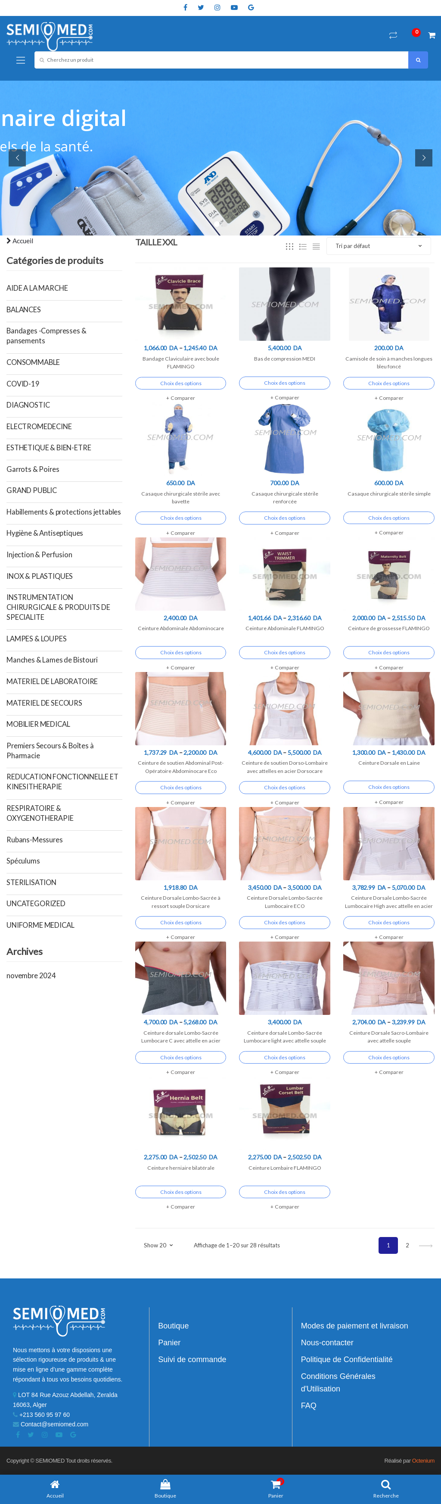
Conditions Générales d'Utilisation (338, 1382)
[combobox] (221, 60)
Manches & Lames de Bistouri (52, 660)
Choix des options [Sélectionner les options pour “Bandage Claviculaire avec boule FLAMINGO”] (181, 383)
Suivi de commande (192, 1359)
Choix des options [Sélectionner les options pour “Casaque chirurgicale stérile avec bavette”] (181, 518)
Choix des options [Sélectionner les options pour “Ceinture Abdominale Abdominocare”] (181, 652)
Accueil (19, 241)
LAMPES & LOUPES (36, 638)
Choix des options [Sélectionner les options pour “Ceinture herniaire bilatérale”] (181, 1192)
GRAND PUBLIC (31, 490)
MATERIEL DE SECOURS (44, 703)
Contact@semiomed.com (50, 1424)
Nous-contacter (327, 1342)
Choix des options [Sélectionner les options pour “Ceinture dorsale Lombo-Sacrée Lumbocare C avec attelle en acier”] (181, 1057)
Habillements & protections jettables (63, 512)
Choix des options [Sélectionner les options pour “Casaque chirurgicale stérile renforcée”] (284, 518)
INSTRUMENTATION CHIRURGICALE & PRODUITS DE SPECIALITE (58, 607)
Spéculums (23, 861)
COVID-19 (23, 384)
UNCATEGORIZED (35, 903)
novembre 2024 (31, 975)
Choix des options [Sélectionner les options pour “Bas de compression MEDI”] (284, 383)
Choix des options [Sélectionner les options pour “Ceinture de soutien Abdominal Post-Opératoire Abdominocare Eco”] (181, 787)
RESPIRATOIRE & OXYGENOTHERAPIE (40, 813)
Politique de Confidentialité (347, 1359)
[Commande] (378, 246)
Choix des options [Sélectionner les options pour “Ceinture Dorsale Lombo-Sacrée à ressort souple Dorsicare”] (181, 922)
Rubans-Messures (34, 839)
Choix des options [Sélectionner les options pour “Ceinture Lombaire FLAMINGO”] (284, 1192)
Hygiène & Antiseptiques (44, 533)
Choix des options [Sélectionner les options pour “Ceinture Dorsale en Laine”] (389, 787)
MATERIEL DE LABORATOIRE (52, 681)
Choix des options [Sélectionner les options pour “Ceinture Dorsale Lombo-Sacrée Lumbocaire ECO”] (284, 922)
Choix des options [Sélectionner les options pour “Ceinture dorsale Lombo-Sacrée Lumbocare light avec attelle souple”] (284, 1057)
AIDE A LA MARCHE (37, 288)
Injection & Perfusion (39, 554)
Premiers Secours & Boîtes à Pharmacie (50, 750)
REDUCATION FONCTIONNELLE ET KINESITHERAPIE (62, 781)
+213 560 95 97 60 (41, 1414)
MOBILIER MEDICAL (38, 724)
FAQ (309, 1405)
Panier (169, 1342)
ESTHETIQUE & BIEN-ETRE (48, 447)
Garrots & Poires (32, 469)
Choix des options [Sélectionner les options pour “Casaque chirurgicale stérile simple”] (389, 518)
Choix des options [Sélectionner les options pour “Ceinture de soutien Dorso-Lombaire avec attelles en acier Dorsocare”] (284, 787)
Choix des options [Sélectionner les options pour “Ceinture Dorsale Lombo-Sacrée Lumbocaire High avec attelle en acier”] (389, 922)
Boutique (173, 1326)
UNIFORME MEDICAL (40, 925)
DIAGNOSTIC (28, 405)
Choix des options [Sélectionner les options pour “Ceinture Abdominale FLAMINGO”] (284, 652)
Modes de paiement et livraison (354, 1326)
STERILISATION (31, 882)
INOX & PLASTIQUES (39, 576)
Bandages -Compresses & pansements (46, 336)
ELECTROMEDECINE (39, 426)
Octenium (423, 1460)
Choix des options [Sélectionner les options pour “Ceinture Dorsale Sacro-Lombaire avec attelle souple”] (389, 1057)
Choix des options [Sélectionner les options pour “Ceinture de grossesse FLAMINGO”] (389, 652)
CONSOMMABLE (33, 362)
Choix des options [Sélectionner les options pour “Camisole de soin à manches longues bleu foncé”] (389, 383)
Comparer (183, 398)
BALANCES (23, 309)
